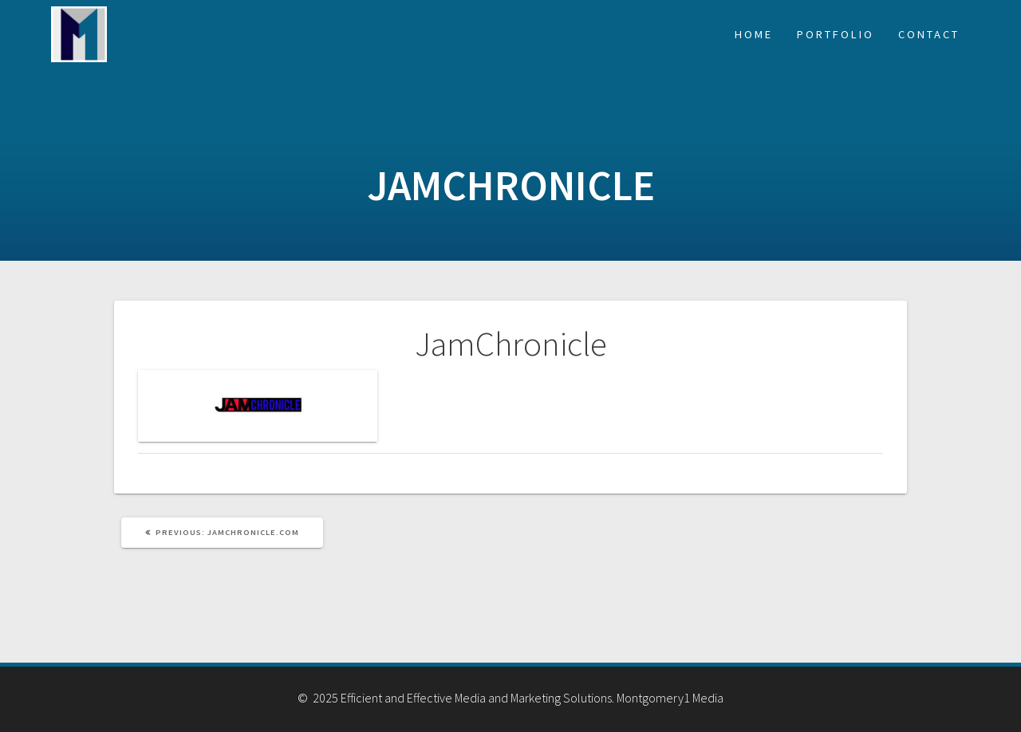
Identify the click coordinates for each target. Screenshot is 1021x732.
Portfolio (835, 34)
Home (754, 34)
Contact (929, 34)
